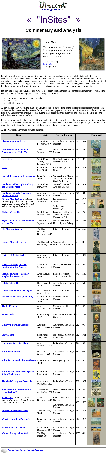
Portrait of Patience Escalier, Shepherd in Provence (15, 275)
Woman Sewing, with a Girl (15, 433)
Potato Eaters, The (10, 283)
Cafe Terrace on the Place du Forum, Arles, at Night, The (15, 150)
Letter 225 (48, 64)
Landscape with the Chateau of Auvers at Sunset (16, 194)
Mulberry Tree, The (11, 212)
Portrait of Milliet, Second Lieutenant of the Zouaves (14, 265)
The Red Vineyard (10, 306)
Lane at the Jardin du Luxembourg (18, 176)
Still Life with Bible (11, 351)
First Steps (7, 159)
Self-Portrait (8, 314)
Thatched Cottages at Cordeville (17, 381)
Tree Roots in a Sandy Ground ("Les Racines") (16, 391)
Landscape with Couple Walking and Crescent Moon (17, 185)
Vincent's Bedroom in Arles (15, 410)
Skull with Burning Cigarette (15, 325)
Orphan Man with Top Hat (14, 242)
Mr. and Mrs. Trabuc (12, 199)
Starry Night (8, 335)
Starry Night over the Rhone (15, 343)
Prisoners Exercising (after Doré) (17, 296)
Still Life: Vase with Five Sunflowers (19, 360)
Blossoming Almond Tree (13, 141)
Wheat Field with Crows (13, 427)
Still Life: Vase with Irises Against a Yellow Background (19, 372)
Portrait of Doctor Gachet (14, 255)
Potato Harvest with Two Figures (17, 290)
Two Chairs (7, 397)
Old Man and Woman (12, 229)
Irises (4, 167)
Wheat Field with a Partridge (16, 419)
